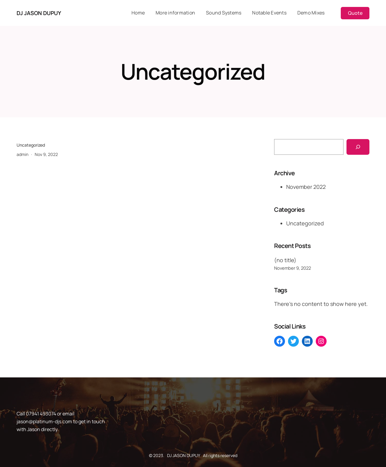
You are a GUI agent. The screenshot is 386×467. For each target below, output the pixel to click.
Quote (355, 13)
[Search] (357, 147)
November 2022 (306, 186)
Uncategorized (31, 145)
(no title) (285, 260)
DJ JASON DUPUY (39, 13)
